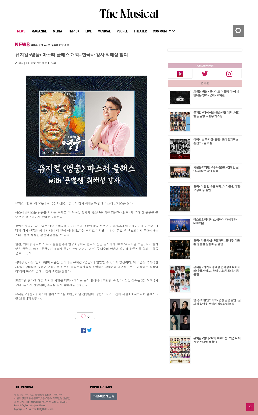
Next (235, 50)
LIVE (88, 31)
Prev (174, 50)
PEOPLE (122, 31)
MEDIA (57, 31)
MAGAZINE (39, 31)
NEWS (21, 31)
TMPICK (73, 31)
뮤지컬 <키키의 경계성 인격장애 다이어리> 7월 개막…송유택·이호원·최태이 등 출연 (216, 270)
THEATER (140, 31)
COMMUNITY (164, 31)
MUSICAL (104, 31)
